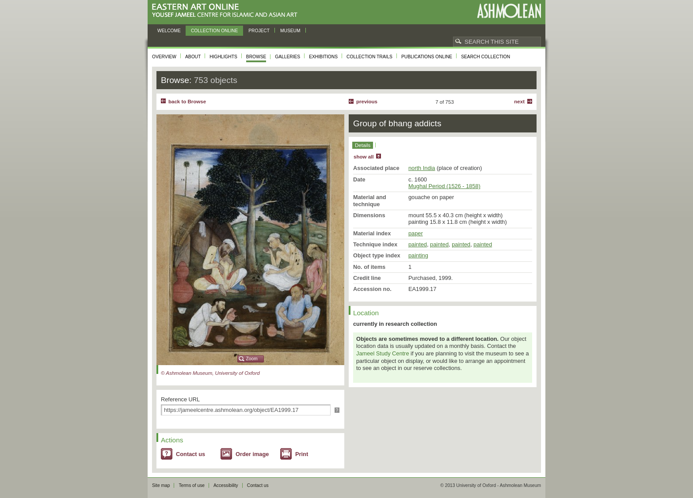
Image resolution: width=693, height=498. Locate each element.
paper (415, 233)
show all (363, 156)
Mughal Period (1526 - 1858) (444, 186)
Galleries (287, 56)
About (193, 56)
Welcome (169, 30)
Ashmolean (509, 11)
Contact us (190, 454)
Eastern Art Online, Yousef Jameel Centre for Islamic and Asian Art (227, 11)
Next (519, 101)
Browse (256, 56)
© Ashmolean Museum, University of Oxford (210, 373)
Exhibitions (323, 56)
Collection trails (369, 56)
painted (417, 244)
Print (301, 454)
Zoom (252, 358)
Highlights (223, 56)
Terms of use (192, 485)
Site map (161, 485)
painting (418, 255)
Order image (252, 454)
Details (362, 145)
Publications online (426, 56)
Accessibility (225, 485)
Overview (164, 56)
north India (421, 168)
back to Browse (187, 101)
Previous (366, 101)
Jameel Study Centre (382, 353)
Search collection (485, 56)
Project (259, 30)
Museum (290, 30)
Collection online (214, 30)
